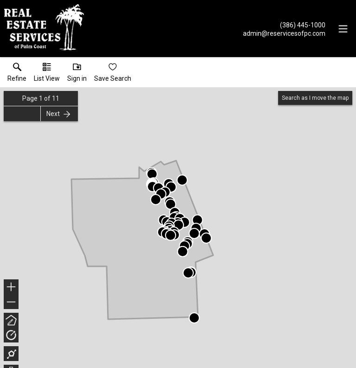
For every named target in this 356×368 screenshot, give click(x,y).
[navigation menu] (343, 28)
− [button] (11, 302)
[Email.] (284, 33)
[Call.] (284, 24)
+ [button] (11, 287)
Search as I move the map (315, 98)
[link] (17, 74)
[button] (47, 74)
